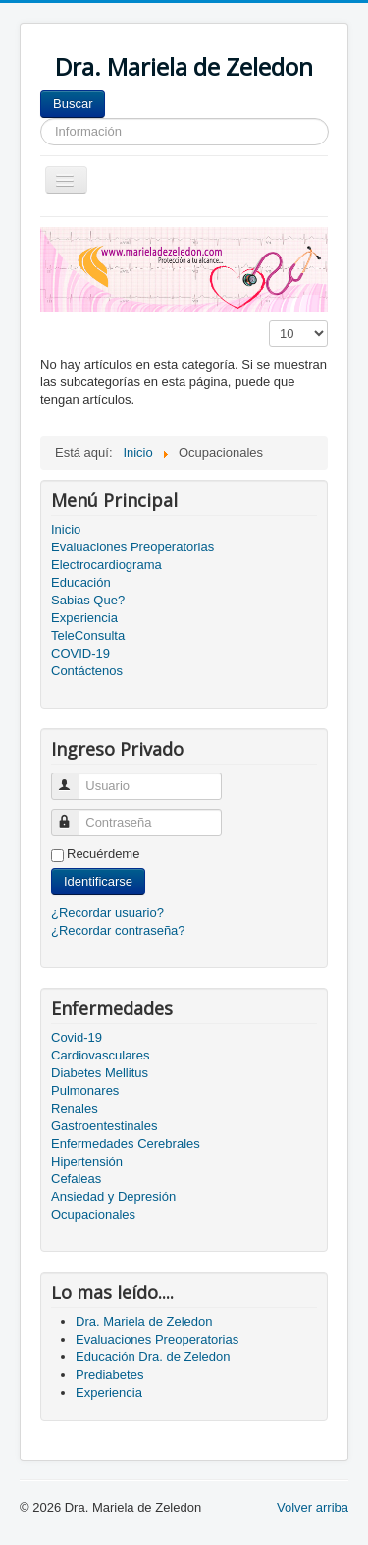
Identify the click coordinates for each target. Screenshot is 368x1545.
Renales (74, 1108)
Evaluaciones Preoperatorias (132, 547)
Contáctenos (87, 670)
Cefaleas (76, 1179)
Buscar (72, 103)
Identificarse (98, 881)
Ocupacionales (93, 1214)
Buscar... (105, 90)
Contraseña (74, 814)
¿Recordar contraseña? (118, 930)
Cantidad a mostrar (269, 320)
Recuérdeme (103, 853)
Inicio (65, 529)
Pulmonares (85, 1090)
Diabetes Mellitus (99, 1072)
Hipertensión (87, 1161)
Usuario (74, 777)
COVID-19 (80, 653)
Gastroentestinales (104, 1125)
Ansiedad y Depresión (113, 1196)
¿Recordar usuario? (107, 912)
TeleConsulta (88, 635)
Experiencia (84, 617)
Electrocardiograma (106, 564)
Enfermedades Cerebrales (125, 1143)
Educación (81, 582)
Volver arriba (312, 1507)
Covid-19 (76, 1037)
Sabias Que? (88, 600)
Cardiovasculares (100, 1055)
